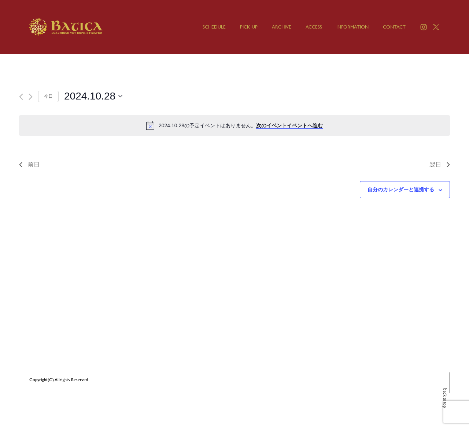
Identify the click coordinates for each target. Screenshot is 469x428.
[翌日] (31, 96)
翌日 (439, 164)
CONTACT (394, 27)
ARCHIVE (281, 27)
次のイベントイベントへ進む (289, 125)
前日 (29, 164)
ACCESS (314, 27)
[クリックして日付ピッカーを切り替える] (93, 96)
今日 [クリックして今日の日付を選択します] (48, 96)
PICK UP (249, 27)
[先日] (21, 96)
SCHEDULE (214, 27)
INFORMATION (352, 27)
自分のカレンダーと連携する (401, 189)
